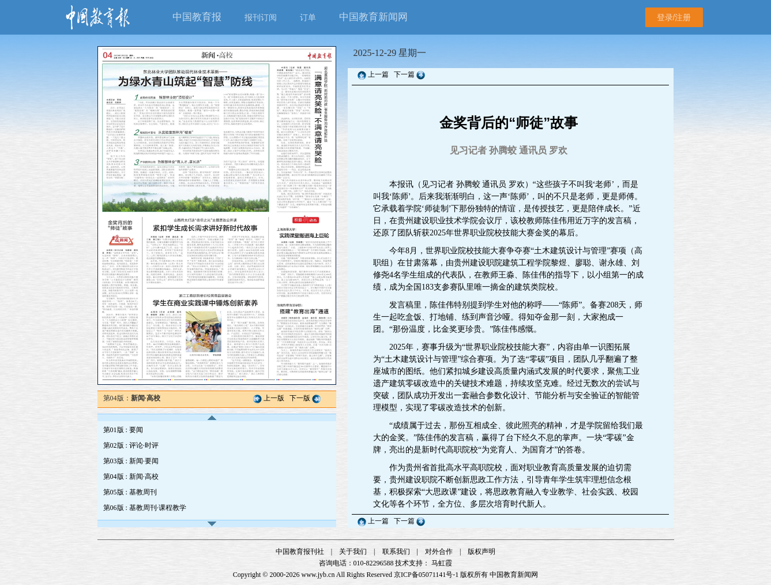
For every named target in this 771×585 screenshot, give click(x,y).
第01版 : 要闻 (123, 430)
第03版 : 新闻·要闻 (131, 461)
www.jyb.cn (318, 575)
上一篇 (378, 74)
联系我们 (396, 552)
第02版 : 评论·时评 (131, 445)
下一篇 (405, 74)
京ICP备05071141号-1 (426, 575)
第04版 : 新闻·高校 (131, 476)
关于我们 (353, 552)
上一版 (274, 398)
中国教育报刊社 (300, 552)
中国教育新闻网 (514, 575)
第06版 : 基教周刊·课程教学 (144, 508)
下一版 (299, 398)
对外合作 (439, 552)
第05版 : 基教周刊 (130, 492)
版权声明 (481, 552)
